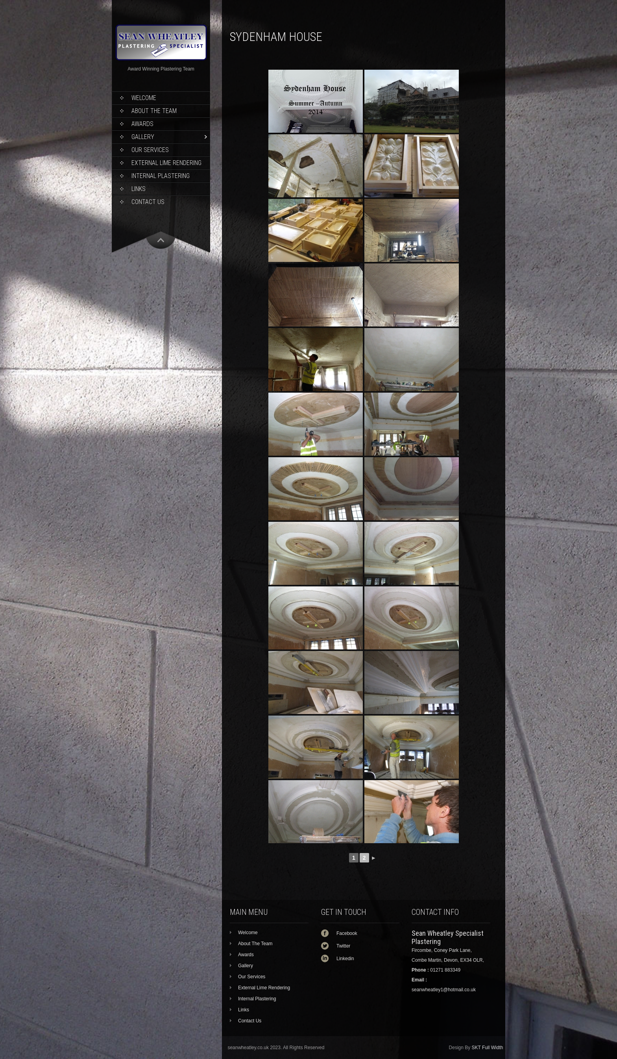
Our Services (150, 150)
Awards (142, 124)
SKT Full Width (487, 1047)
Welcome (143, 98)
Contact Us (147, 202)
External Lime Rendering (166, 163)
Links (138, 189)
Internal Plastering (160, 176)
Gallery (142, 137)
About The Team (154, 111)
